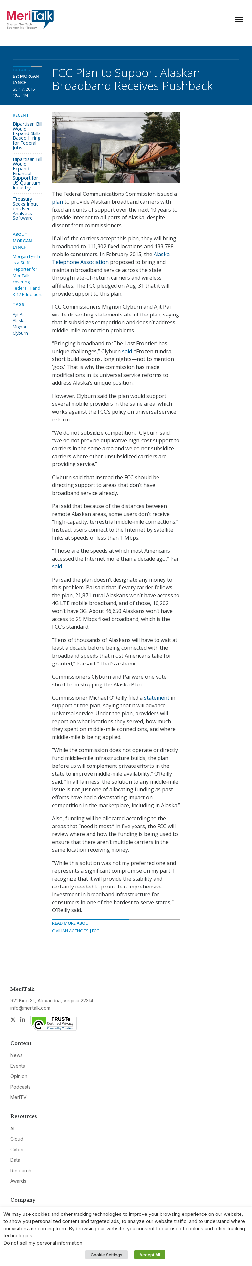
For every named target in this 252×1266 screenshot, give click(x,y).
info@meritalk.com (30, 1008)
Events (17, 1066)
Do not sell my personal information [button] (42, 1243)
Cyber (17, 1149)
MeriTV (18, 1097)
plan (57, 201)
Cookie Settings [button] (106, 1254)
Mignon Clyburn (20, 330)
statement (156, 697)
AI (12, 1128)
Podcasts (20, 1087)
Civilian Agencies (70, 931)
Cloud (16, 1139)
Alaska (19, 320)
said (127, 351)
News (16, 1055)
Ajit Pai (19, 314)
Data (15, 1160)
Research (20, 1170)
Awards (18, 1181)
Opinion (18, 1076)
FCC (95, 931)
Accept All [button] (149, 1254)
